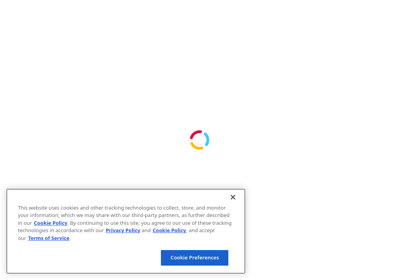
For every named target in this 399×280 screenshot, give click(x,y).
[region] (125, 231)
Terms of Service (48, 238)
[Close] (233, 197)
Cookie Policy (50, 222)
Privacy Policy (123, 230)
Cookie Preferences (195, 257)
